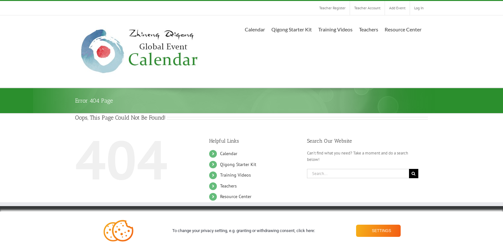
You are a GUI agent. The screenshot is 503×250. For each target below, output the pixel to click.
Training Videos (235, 175)
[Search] (413, 173)
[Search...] (358, 173)
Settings (381, 231)
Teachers (228, 186)
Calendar (228, 153)
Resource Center (236, 196)
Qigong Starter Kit (238, 164)
